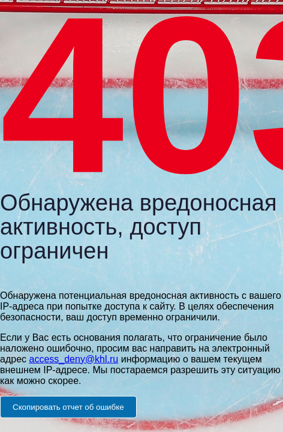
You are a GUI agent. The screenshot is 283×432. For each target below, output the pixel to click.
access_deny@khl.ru (73, 358)
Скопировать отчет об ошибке (68, 406)
